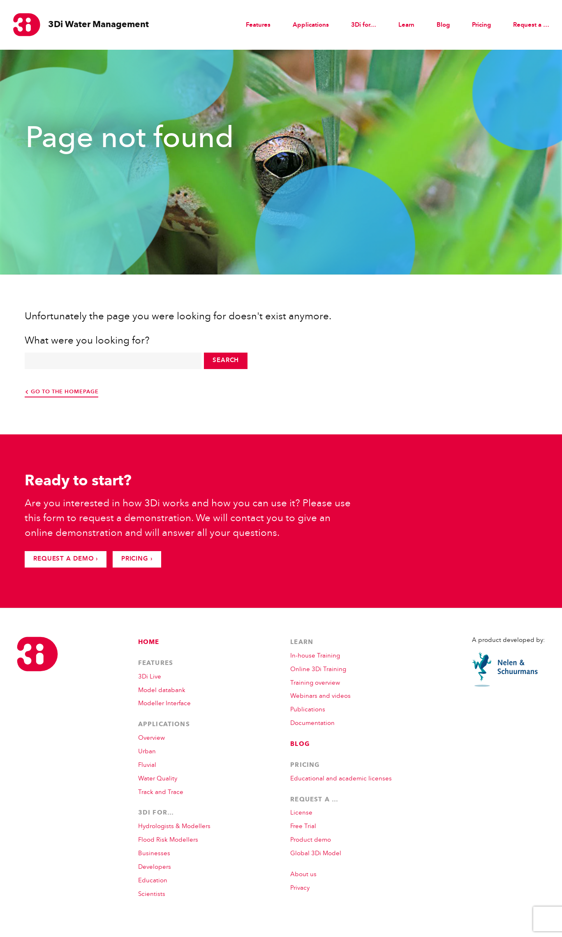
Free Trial (303, 827)
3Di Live (149, 677)
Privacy (300, 888)
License (301, 813)
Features (258, 25)
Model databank (161, 691)
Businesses (154, 854)
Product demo (310, 840)
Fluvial (147, 765)
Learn (301, 642)
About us (303, 875)
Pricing (481, 25)
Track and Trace (160, 792)
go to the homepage (64, 392)
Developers (154, 867)
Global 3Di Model (315, 854)
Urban (147, 752)
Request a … (314, 800)
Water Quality (157, 779)
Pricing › (137, 559)
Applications (164, 725)
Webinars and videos (320, 696)
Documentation (312, 723)
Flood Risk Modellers (168, 840)
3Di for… (156, 813)
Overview (151, 738)
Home (149, 642)
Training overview (315, 683)
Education (152, 881)
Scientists (151, 894)
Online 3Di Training (318, 670)
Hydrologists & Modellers (174, 827)
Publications (307, 710)
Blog (443, 25)
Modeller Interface (164, 704)
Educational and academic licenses (341, 779)
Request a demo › (65, 559)
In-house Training (315, 656)
